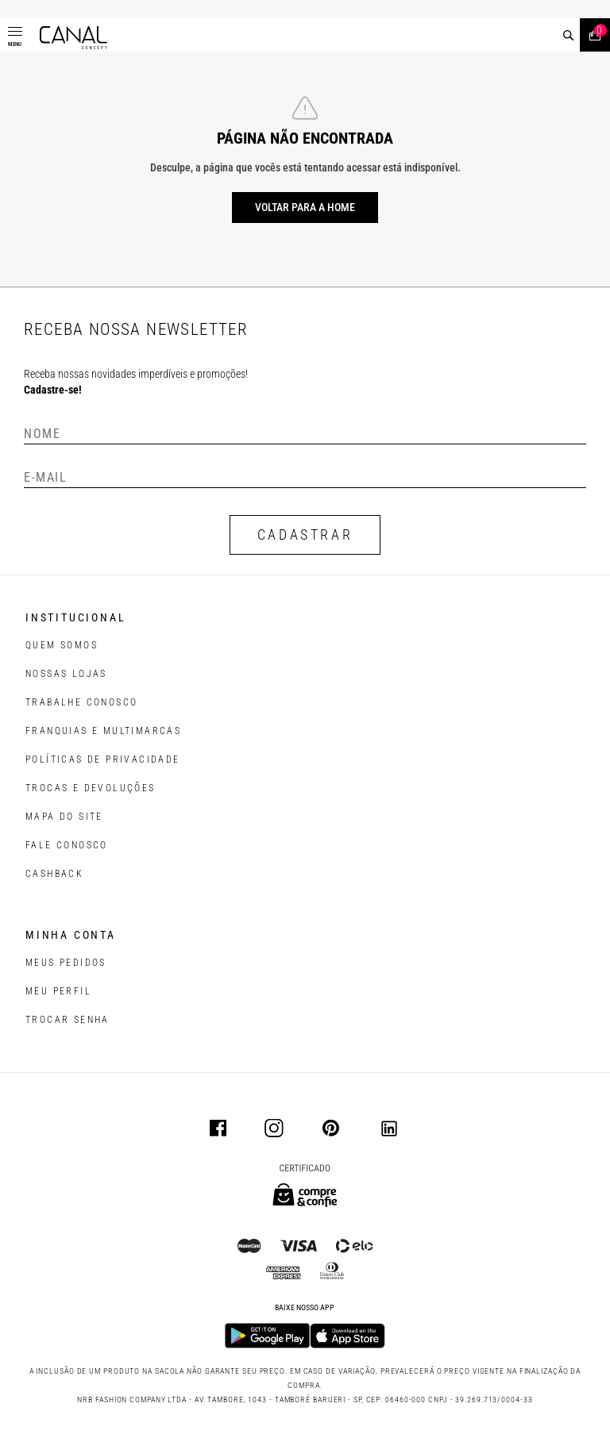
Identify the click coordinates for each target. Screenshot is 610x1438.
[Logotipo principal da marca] (73, 37)
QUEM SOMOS (61, 645)
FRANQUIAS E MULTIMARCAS (103, 730)
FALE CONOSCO (66, 845)
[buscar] (568, 35)
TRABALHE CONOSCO (81, 702)
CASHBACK (54, 873)
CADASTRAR (305, 534)
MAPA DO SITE (64, 816)
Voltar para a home (305, 207)
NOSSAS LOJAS (66, 673)
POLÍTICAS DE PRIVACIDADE (102, 759)
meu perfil (58, 991)
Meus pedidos (65, 962)
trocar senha (67, 1019)
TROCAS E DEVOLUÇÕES (90, 788)
